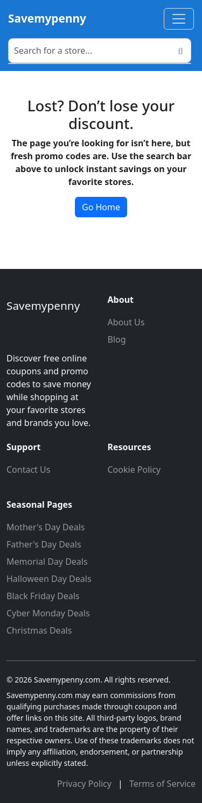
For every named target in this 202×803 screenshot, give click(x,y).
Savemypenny (47, 18)
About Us (126, 322)
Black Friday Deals (43, 596)
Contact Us (28, 469)
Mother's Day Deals (45, 527)
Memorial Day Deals (47, 561)
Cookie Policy (134, 469)
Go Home (101, 207)
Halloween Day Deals (49, 579)
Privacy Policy (85, 784)
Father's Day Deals (43, 544)
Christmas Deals (39, 630)
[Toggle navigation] (179, 19)
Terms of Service (162, 784)
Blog (117, 339)
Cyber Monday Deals (48, 613)
